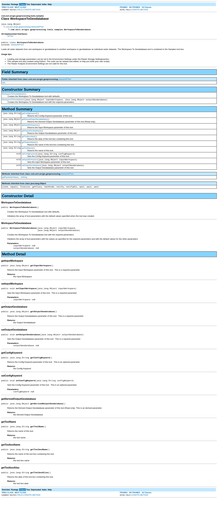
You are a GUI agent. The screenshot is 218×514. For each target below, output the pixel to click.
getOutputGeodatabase (31, 135)
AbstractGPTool (17, 46)
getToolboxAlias (28, 141)
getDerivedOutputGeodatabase (34, 122)
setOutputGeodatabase (31, 172)
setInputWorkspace (29, 166)
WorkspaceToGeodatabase (13, 96)
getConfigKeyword (29, 116)
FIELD (19, 10)
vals (3, 84)
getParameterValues (10, 184)
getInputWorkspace (29, 129)
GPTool (10, 37)
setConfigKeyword (29, 160)
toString (24, 184)
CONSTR (27, 10)
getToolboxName (28, 147)
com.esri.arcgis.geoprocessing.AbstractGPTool (25, 27)
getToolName (27, 154)
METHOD (36, 10)
